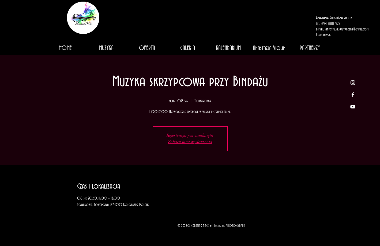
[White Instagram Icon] (353, 83)
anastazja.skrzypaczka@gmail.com (346, 29)
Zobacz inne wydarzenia (190, 142)
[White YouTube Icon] (353, 107)
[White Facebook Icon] (353, 95)
